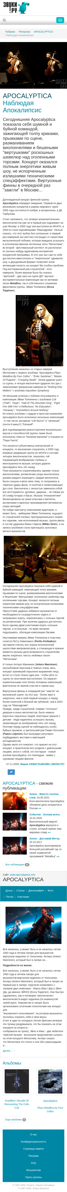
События (35, 814)
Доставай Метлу (49, 838)
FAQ (33, 1163)
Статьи (20, 890)
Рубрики (10, 31)
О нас (33, 1134)
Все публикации (17, 864)
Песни (9, 896)
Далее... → (9, 1050)
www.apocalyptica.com (22, 874)
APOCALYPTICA (43, 31)
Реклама (33, 1155)
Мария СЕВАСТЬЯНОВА (35, 764)
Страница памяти (33, 1148)
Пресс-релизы (33, 1177)
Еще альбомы (15, 1119)
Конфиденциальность (33, 1141)
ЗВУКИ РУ (57, 764)
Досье (9, 890)
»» (39, 808)
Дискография (36, 890)
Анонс (33, 794)
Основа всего (51, 814)
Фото (50, 890)
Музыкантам (33, 1170)
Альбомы (12, 1063)
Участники (23, 896)
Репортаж (24, 31)
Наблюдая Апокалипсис (22, 106)
